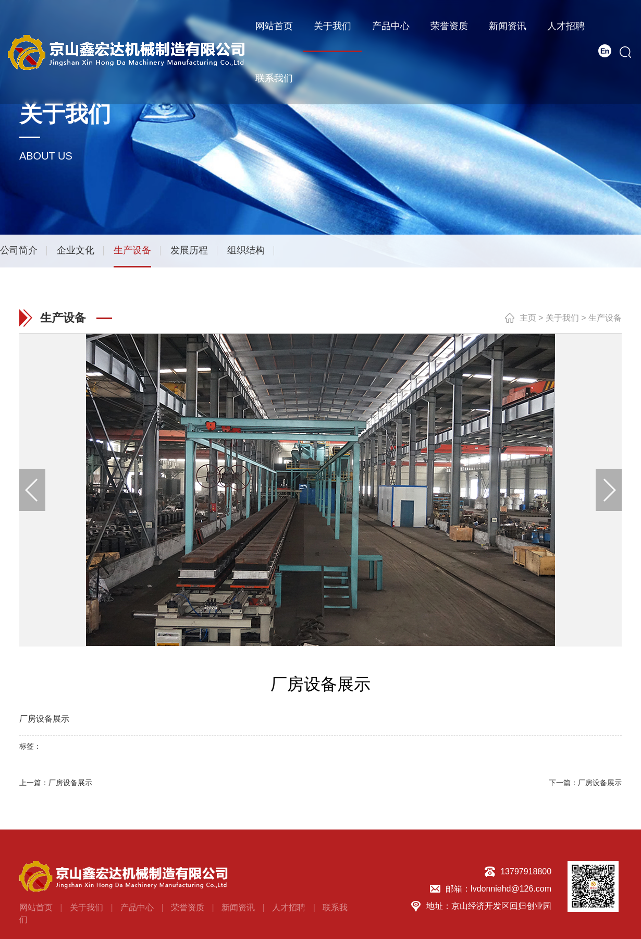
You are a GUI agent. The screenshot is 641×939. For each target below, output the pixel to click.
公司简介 (19, 250)
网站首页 (274, 26)
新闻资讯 (507, 26)
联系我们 (274, 78)
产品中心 (391, 26)
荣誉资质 (449, 26)
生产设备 (132, 250)
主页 (528, 317)
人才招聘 (566, 26)
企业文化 (75, 250)
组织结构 (246, 250)
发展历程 (189, 250)
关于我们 (332, 26)
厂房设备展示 (70, 782)
